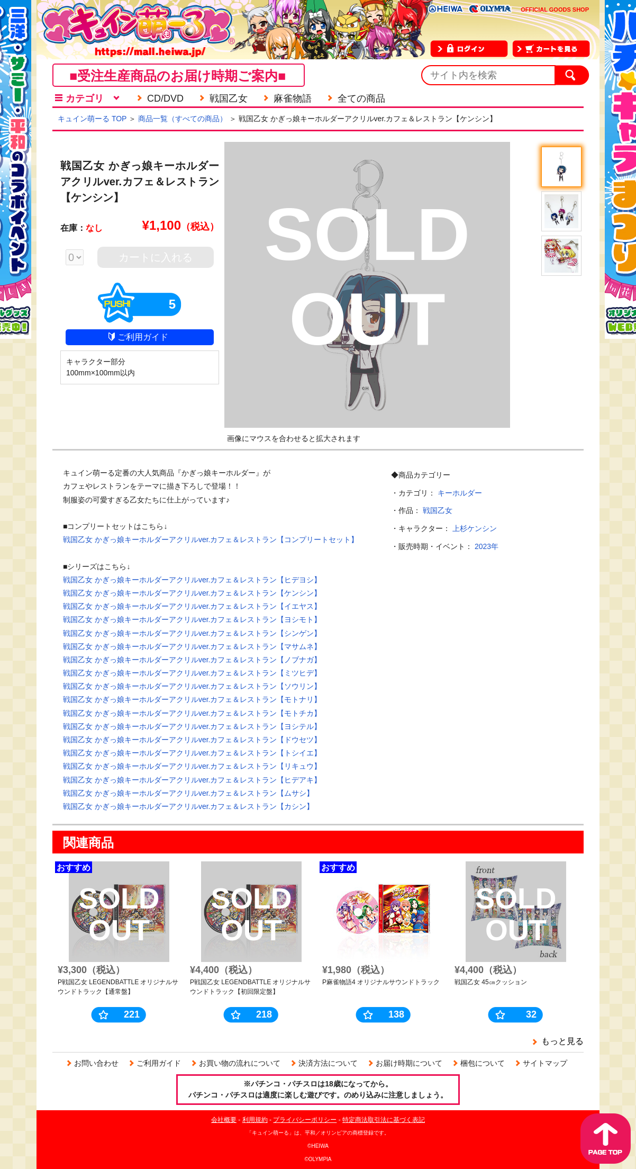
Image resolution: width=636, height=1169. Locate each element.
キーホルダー (460, 493)
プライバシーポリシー (305, 1119)
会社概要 (224, 1119)
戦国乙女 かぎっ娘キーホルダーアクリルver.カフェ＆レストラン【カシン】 (188, 806)
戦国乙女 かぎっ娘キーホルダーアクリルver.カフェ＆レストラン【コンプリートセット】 (210, 539)
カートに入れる (156, 257)
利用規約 (255, 1119)
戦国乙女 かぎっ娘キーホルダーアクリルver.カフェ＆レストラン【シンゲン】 (192, 633)
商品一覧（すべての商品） (182, 118)
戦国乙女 (437, 510)
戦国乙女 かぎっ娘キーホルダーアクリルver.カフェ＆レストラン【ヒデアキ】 (192, 780)
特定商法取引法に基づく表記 (383, 1119)
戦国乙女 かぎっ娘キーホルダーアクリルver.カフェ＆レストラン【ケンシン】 (192, 593)
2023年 (486, 546)
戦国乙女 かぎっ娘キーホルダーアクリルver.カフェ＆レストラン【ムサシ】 (188, 793)
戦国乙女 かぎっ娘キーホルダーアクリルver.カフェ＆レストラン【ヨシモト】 (192, 619)
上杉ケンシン (474, 528)
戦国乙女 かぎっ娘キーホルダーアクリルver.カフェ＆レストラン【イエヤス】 (192, 606)
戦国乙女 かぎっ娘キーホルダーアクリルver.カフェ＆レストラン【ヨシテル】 (192, 726)
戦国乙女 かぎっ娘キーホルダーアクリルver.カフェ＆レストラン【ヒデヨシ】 (192, 579)
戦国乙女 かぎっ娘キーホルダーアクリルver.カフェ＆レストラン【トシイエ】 (192, 753)
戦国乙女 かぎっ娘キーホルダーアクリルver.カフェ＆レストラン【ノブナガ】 (192, 659)
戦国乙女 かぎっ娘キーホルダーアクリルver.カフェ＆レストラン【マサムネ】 (192, 646)
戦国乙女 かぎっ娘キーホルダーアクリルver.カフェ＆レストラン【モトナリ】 (192, 699)
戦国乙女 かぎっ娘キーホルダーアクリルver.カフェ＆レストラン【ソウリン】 (192, 686)
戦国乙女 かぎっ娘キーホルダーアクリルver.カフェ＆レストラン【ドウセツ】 (192, 739)
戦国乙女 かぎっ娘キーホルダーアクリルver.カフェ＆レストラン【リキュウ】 (192, 766)
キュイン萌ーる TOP (92, 118)
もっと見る (562, 1041)
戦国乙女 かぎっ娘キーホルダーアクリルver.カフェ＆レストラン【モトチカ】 (192, 713)
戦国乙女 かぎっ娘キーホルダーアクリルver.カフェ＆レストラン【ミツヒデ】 (192, 673)
